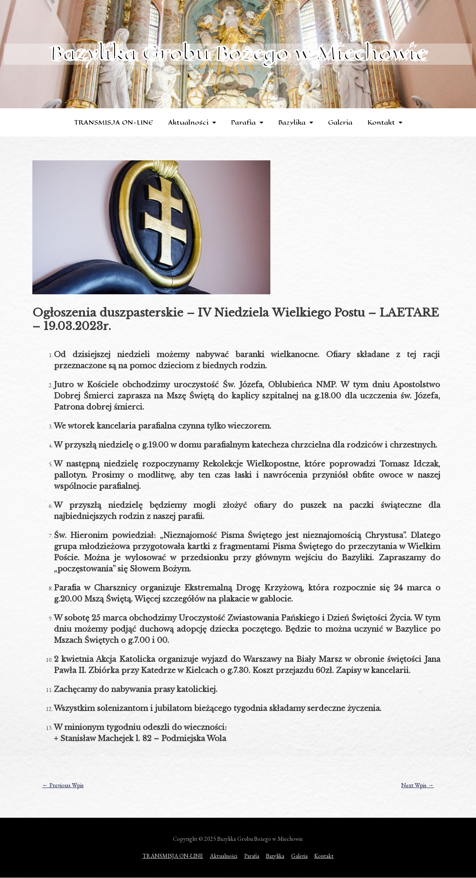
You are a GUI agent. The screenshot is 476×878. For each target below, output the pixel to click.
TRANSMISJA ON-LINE (113, 122)
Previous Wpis (64, 785)
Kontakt (384, 122)
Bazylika (295, 122)
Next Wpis (417, 785)
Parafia (247, 122)
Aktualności (192, 122)
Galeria (340, 122)
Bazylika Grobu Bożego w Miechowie (238, 53)
